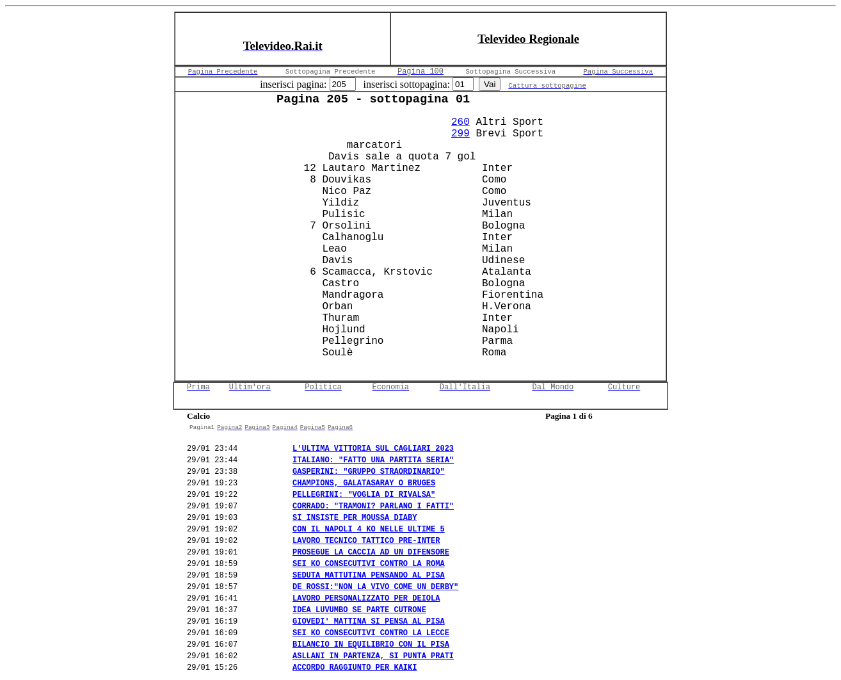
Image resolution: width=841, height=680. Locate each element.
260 (460, 122)
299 (460, 134)
